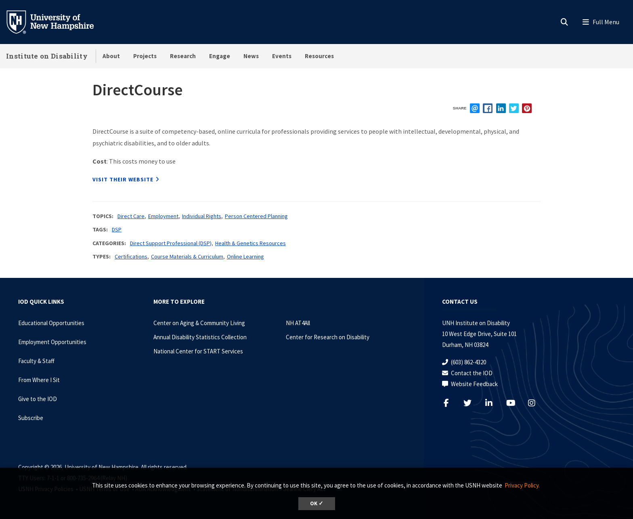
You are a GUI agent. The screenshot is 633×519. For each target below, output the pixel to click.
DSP (117, 229)
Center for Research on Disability (327, 337)
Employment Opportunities (52, 342)
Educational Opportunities (51, 323)
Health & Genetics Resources (250, 243)
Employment (163, 216)
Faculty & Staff (36, 361)
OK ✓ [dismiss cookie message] (316, 503)
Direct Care (131, 216)
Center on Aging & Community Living (199, 323)
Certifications (131, 256)
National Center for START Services (198, 351)
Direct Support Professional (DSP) (171, 243)
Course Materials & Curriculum (187, 256)
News (251, 56)
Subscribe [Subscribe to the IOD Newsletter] (30, 418)
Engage (219, 56)
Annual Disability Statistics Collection (200, 337)
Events (281, 56)
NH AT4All (298, 323)
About (111, 56)
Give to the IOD (37, 399)
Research (183, 56)
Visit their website (122, 179)
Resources (319, 56)
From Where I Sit (39, 380)
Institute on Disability (47, 56)
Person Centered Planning (256, 216)
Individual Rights (201, 216)
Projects (145, 56)
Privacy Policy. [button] (522, 485)
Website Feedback (474, 384)
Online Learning (245, 256)
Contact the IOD (472, 373)
